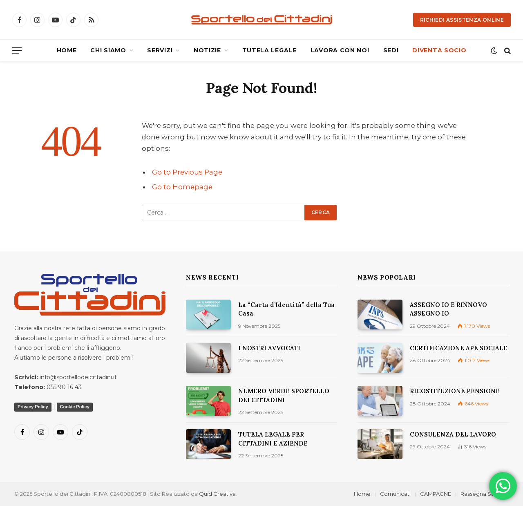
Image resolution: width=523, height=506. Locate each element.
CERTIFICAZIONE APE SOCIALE (458, 348)
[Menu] (17, 50)
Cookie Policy (74, 406)
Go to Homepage (182, 187)
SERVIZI (159, 50)
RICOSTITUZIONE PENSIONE (455, 391)
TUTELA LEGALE (269, 50)
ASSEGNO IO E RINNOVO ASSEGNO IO (448, 309)
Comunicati (395, 493)
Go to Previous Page (187, 172)
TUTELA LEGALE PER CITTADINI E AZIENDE (273, 438)
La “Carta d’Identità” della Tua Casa (286, 309)
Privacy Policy (33, 406)
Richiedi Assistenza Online (462, 20)
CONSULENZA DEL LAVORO (453, 434)
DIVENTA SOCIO (439, 50)
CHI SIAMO (108, 50)
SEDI (391, 50)
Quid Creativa (217, 493)
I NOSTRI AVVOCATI (269, 348)
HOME (67, 50)
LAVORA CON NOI (340, 50)
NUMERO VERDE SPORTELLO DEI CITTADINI (283, 395)
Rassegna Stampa (484, 493)
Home (362, 493)
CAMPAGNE (435, 493)
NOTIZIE (207, 50)
